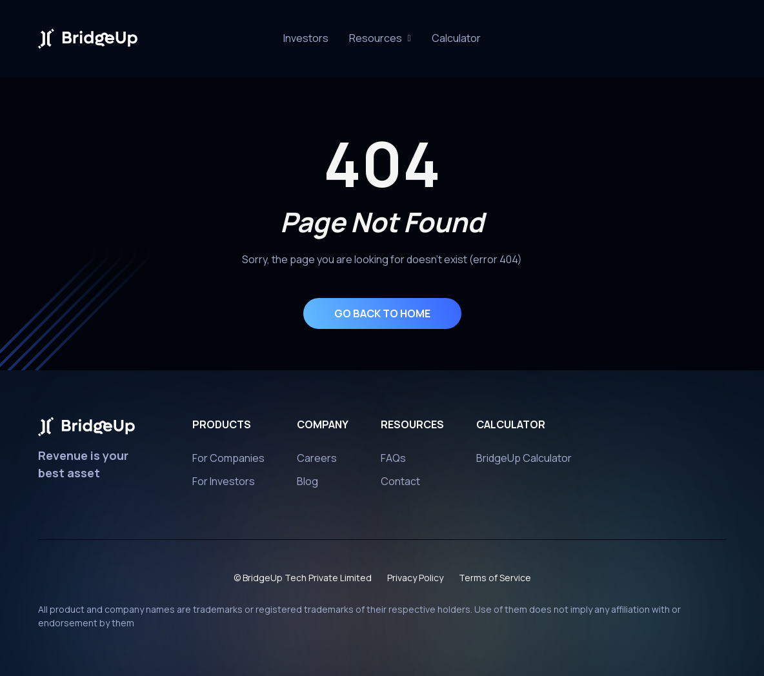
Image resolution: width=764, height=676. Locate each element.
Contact (400, 486)
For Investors (223, 486)
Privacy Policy (415, 582)
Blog (307, 486)
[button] (380, 38)
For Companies (228, 462)
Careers (317, 462)
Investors (305, 38)
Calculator (456, 38)
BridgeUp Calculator (524, 462)
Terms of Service (495, 582)
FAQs (393, 462)
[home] (87, 38)
